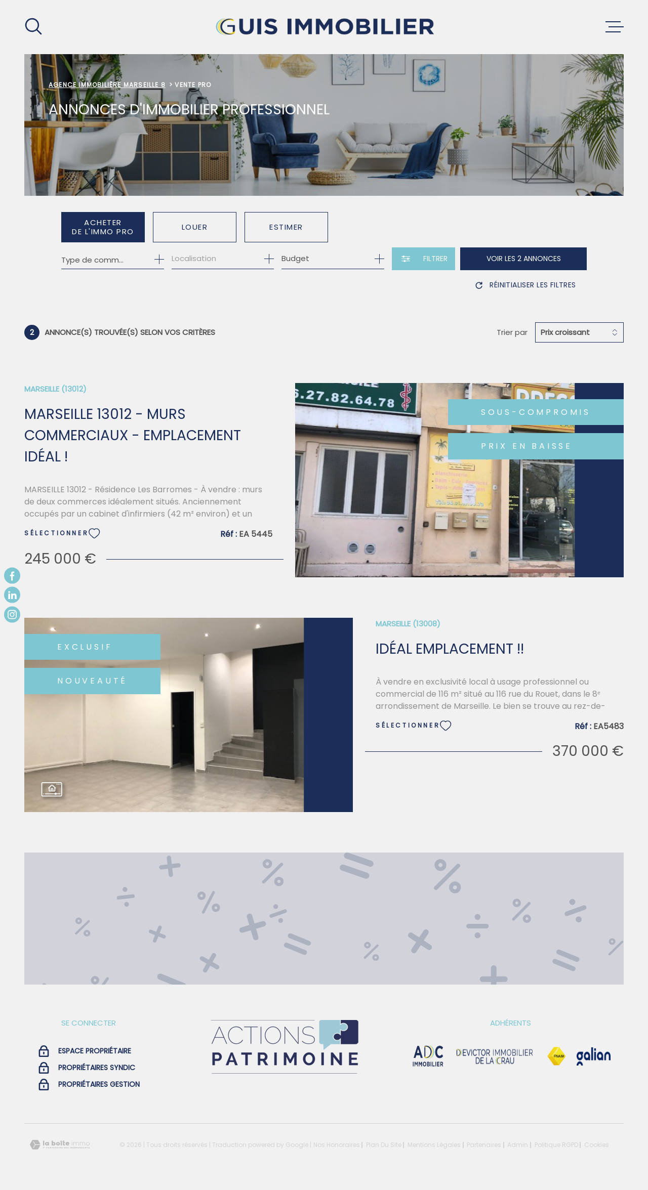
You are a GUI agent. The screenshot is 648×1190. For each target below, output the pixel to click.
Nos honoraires (336, 1144)
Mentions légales (434, 1144)
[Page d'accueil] (324, 27)
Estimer (286, 227)
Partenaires (484, 1144)
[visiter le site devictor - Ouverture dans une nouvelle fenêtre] (495, 1056)
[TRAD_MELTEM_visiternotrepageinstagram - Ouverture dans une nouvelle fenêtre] (12, 614)
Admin (517, 1144)
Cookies (596, 1145)
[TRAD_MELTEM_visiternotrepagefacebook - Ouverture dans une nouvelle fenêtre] (12, 576)
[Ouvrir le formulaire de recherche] (423, 258)
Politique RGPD (556, 1144)
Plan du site (383, 1144)
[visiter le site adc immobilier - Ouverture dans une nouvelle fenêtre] (428, 1056)
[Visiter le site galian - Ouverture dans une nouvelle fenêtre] (594, 1056)
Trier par (512, 332)
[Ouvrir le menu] (614, 27)
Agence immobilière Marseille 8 (107, 84)
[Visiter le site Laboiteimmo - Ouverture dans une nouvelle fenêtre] (59, 1145)
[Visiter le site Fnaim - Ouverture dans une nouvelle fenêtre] (556, 1056)
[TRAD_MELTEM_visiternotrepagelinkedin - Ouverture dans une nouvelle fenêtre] (12, 595)
